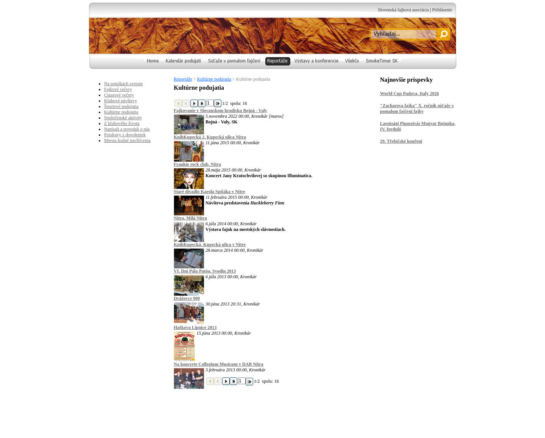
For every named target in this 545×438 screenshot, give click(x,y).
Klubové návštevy (120, 100)
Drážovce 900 (187, 298)
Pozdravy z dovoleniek (125, 134)
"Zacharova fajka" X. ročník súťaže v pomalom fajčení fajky (417, 108)
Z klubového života (121, 123)
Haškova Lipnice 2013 (195, 327)
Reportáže (183, 79)
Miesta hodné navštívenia (127, 140)
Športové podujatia (121, 106)
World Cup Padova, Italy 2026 (409, 93)
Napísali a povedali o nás (127, 129)
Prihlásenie (442, 9)
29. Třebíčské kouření (401, 141)
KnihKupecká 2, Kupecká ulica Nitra (210, 137)
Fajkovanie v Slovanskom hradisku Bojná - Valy (220, 110)
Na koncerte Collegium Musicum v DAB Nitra (218, 364)
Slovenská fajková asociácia (403, 9)
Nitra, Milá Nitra (190, 218)
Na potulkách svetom (123, 83)
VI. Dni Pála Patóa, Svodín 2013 (205, 271)
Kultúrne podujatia (214, 79)
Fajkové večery (118, 89)
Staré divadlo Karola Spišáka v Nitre (209, 191)
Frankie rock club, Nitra (197, 164)
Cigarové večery (119, 95)
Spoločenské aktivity (123, 117)
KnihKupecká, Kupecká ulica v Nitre (210, 244)
